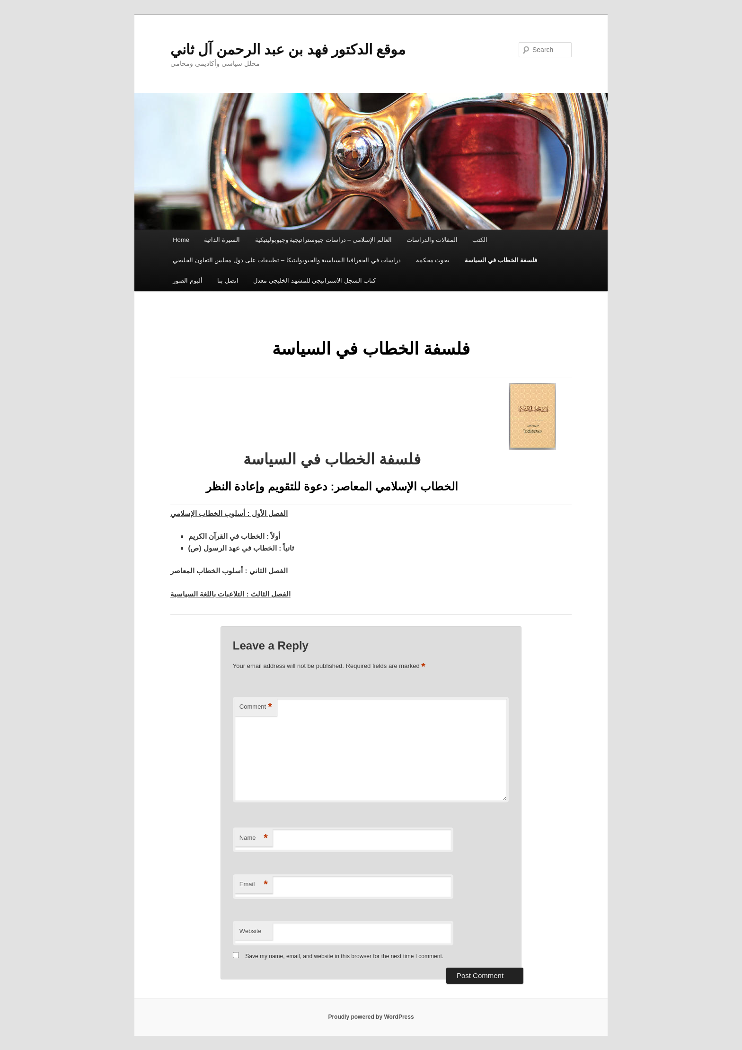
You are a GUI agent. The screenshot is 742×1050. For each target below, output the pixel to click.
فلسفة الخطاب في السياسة (501, 260)
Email (253, 884)
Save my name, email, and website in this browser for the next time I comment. (344, 956)
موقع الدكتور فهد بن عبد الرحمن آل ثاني (288, 49)
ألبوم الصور (188, 280)
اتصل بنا (227, 280)
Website (250, 930)
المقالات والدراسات (432, 239)
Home (181, 239)
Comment (255, 707)
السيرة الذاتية (222, 239)
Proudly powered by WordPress (371, 1017)
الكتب (479, 239)
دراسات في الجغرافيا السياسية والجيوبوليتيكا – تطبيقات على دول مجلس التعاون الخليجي (287, 260)
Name (253, 838)
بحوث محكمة (433, 260)
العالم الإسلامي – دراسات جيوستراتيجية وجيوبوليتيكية (323, 239)
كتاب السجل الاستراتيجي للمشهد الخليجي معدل (314, 280)
